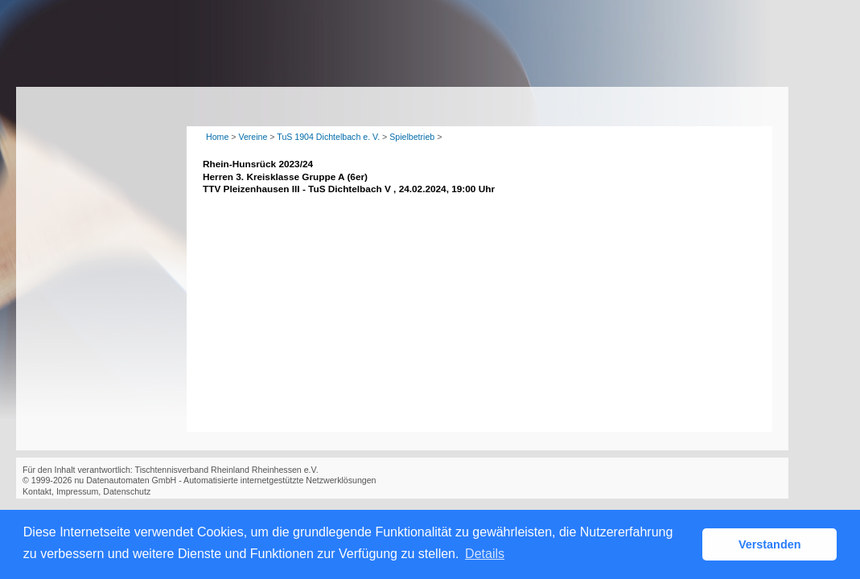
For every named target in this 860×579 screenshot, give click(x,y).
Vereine (252, 137)
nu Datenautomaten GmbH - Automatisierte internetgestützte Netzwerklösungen (225, 480)
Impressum (77, 491)
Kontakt (37, 491)
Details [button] (484, 554)
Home (217, 137)
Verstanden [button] (770, 544)
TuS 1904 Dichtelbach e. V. (328, 137)
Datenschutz (126, 491)
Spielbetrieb (411, 137)
